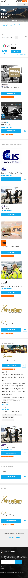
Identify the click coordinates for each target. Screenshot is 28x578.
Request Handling (11, 365)
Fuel (9, 24)
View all (17, 420)
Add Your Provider (14, 537)
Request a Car (11, 93)
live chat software (14, 539)
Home (2, 566)
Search (18, 562)
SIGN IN (19, 1)
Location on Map (5, 20)
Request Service (11, 178)
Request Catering (11, 520)
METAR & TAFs (16, 27)
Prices (3, 37)
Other (10, 25)
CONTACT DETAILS (21, 54)
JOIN (25, 1)
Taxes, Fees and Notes (4, 52)
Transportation (4, 25)
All (6, 24)
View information (6, 90)
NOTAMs (22, 27)
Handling (13, 24)
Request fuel (16, 51)
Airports (24, 4)
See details (5, 409)
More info (5, 404)
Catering (18, 24)
